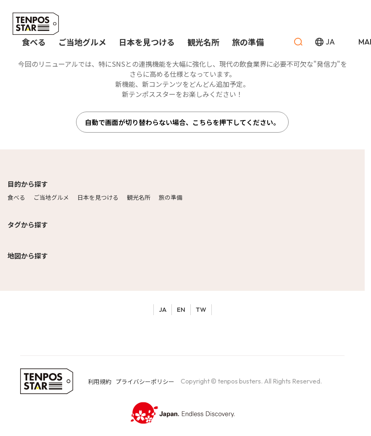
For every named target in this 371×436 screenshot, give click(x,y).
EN (181, 309)
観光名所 (138, 197)
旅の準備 (170, 197)
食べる (16, 197)
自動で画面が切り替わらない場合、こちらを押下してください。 (182, 122)
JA (162, 309)
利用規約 (99, 381)
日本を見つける (97, 197)
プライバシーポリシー (145, 381)
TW (201, 309)
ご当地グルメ (51, 197)
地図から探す (28, 256)
